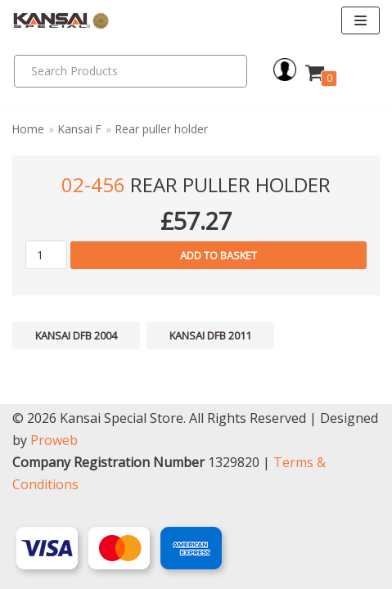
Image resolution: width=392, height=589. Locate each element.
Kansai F (79, 129)
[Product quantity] (46, 255)
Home (28, 129)
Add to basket (218, 255)
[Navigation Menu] (360, 20)
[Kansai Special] (61, 20)
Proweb (54, 440)
